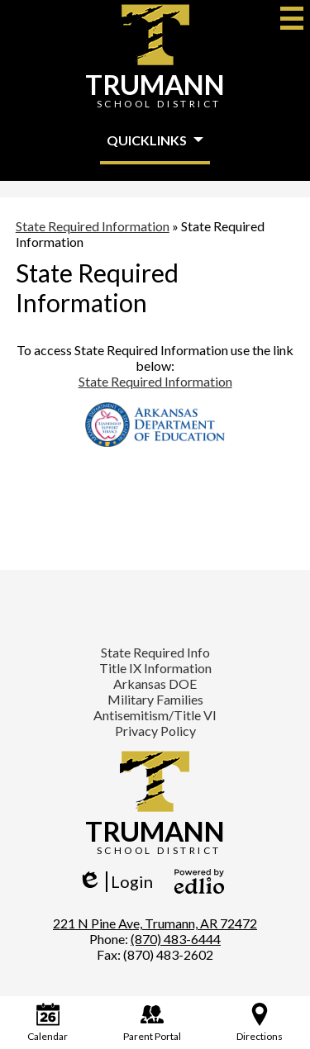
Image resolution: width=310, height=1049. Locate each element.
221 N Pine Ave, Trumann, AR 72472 (155, 923)
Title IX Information (155, 668)
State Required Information (155, 381)
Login (115, 881)
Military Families (155, 699)
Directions (259, 1022)
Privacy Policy (155, 730)
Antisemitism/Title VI (155, 715)
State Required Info (155, 652)
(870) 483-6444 (176, 939)
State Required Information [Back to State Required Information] (92, 226)
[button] (155, 141)
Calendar (47, 1022)
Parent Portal (152, 1022)
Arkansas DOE (155, 683)
